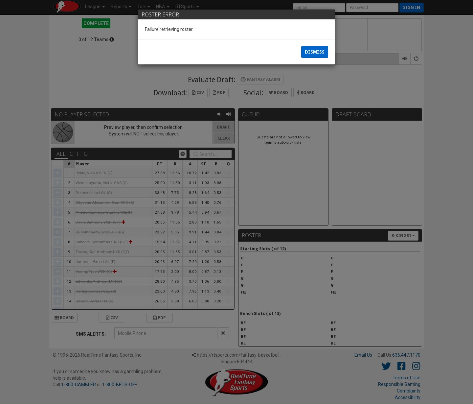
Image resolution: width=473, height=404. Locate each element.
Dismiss (315, 52)
